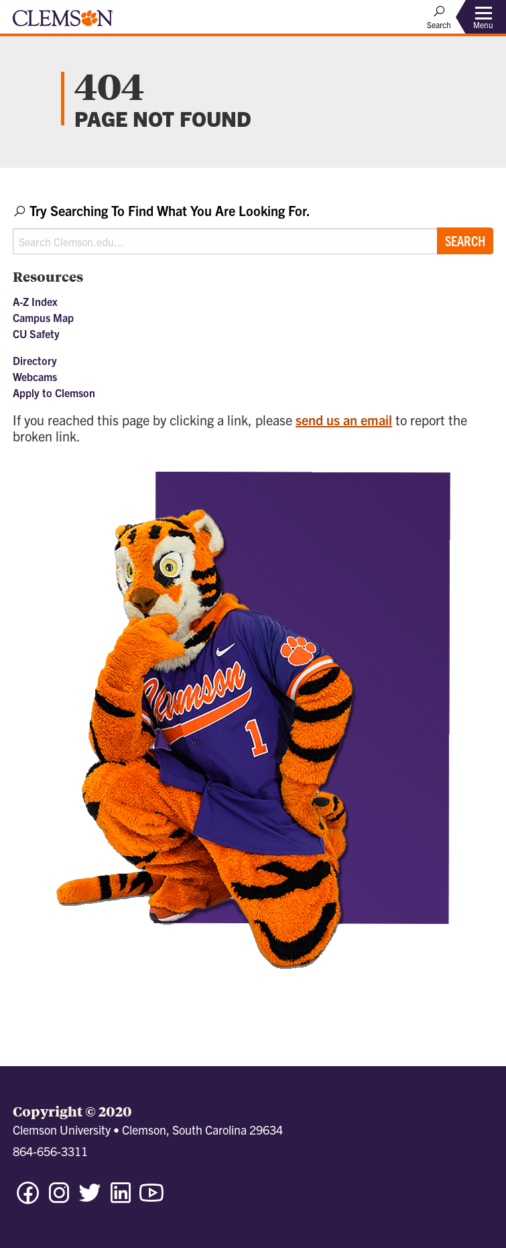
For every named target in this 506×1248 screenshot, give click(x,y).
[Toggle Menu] (483, 17)
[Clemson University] (63, 23)
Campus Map (43, 317)
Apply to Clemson (54, 392)
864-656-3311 (50, 1151)
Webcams (35, 376)
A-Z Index (35, 301)
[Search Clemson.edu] (253, 241)
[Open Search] (439, 17)
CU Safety (36, 333)
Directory (35, 360)
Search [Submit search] (465, 240)
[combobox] (253, 227)
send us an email (344, 419)
